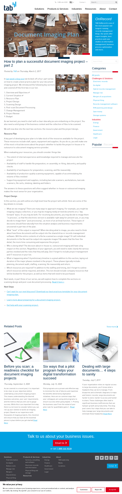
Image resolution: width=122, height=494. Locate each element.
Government (98, 130)
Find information (12, 460)
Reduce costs (11, 466)
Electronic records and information (31, 466)
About (103, 9)
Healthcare (97, 134)
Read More (107, 414)
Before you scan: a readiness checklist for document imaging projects (21, 372)
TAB (15, 71)
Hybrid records (11, 481)
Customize (84, 489)
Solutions (39, 9)
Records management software (105, 104)
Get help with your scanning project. (23, 305)
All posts (96, 75)
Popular (97, 144)
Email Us (59, 443)
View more (112, 327)
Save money (97, 112)
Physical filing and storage (31, 472)
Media (60, 463)
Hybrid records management (104, 89)
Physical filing (98, 100)
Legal (95, 138)
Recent (108, 144)
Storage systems (99, 115)
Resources (90, 9)
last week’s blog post (15, 79)
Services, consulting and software (32, 461)
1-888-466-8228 (62, 2)
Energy (96, 123)
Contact (82, 2)
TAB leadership (63, 460)
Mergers (9, 472)
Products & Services (57, 9)
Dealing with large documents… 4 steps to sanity (99, 370)
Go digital (96, 85)
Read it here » (58, 282)
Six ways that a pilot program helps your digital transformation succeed (59, 372)
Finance (96, 126)
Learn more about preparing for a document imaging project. (34, 300)
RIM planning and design (103, 108)
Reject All (98, 489)
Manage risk (98, 93)
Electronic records (100, 81)
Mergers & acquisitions (102, 97)
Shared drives (11, 475)
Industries (77, 9)
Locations (61, 466)
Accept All (112, 489)
